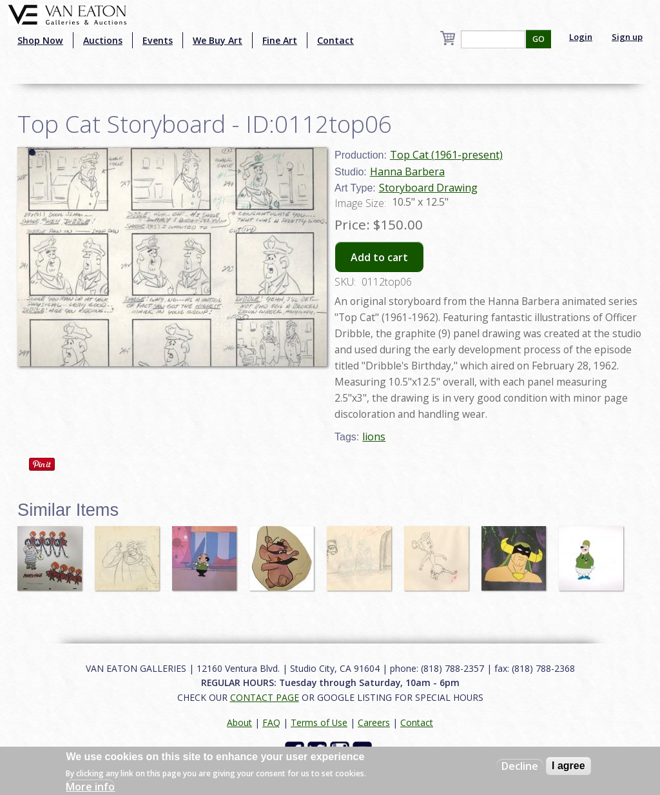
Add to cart (379, 257)
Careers (374, 722)
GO (538, 39)
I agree (568, 765)
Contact (335, 40)
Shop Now (40, 40)
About (239, 722)
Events (157, 40)
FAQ (271, 722)
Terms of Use (319, 722)
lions (373, 436)
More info (90, 787)
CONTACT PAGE (264, 697)
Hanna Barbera (407, 171)
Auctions (102, 40)
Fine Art (279, 40)
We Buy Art (217, 40)
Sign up (627, 37)
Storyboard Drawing (428, 188)
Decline (519, 766)
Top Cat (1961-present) (446, 155)
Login (580, 37)
